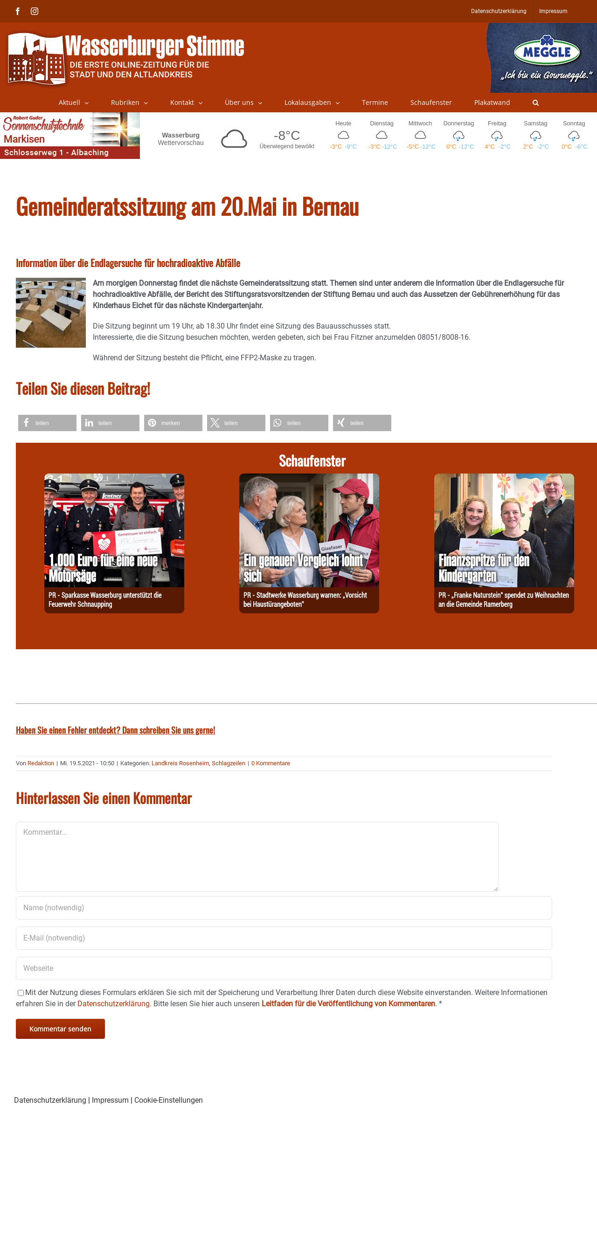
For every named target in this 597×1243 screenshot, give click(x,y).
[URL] (284, 968)
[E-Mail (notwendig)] (284, 938)
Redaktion (41, 763)
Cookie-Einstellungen (168, 1100)
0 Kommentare (270, 763)
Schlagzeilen (228, 763)
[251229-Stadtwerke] (309, 478)
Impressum (110, 1100)
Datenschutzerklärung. (114, 1003)
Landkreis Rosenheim (180, 763)
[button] (535, 102)
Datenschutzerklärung (50, 1100)
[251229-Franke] (504, 478)
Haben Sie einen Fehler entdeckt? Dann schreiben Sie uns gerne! (115, 730)
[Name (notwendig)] (284, 908)
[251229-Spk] (114, 478)
